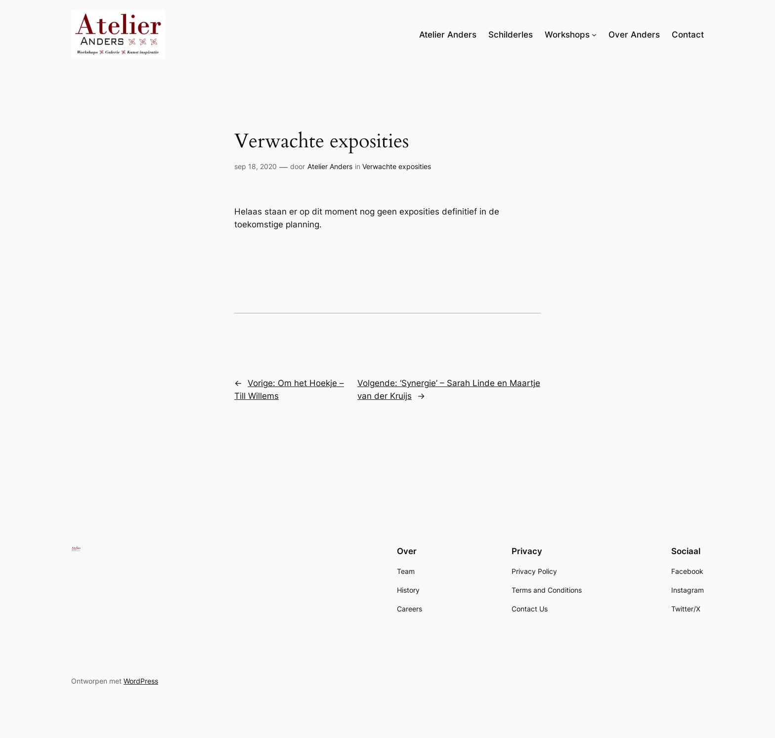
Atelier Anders (329, 166)
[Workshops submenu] (594, 34)
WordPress (141, 681)
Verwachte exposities (396, 166)
